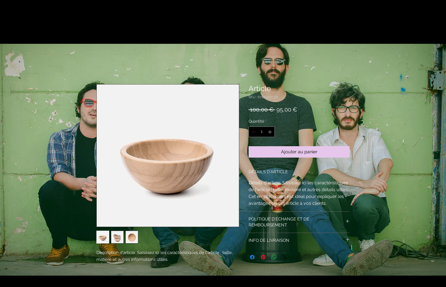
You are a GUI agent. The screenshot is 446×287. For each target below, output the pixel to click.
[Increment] (270, 132)
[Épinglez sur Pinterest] (263, 257)
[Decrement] (253, 132)
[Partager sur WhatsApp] (274, 257)
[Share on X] (284, 257)
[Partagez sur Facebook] (252, 257)
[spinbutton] (262, 132)
